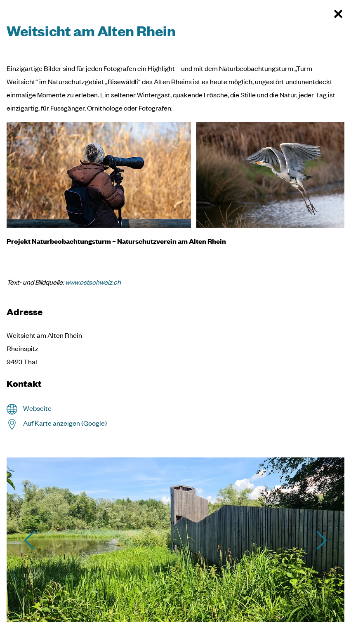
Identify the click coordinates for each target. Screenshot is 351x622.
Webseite (37, 408)
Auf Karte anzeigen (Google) (65, 423)
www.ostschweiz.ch (93, 282)
